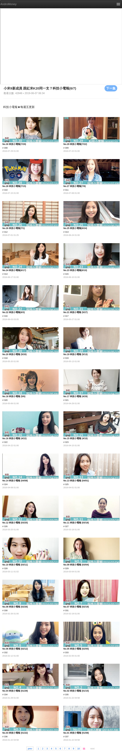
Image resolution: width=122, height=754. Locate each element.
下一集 (111, 88)
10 (78, 748)
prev (30, 748)
